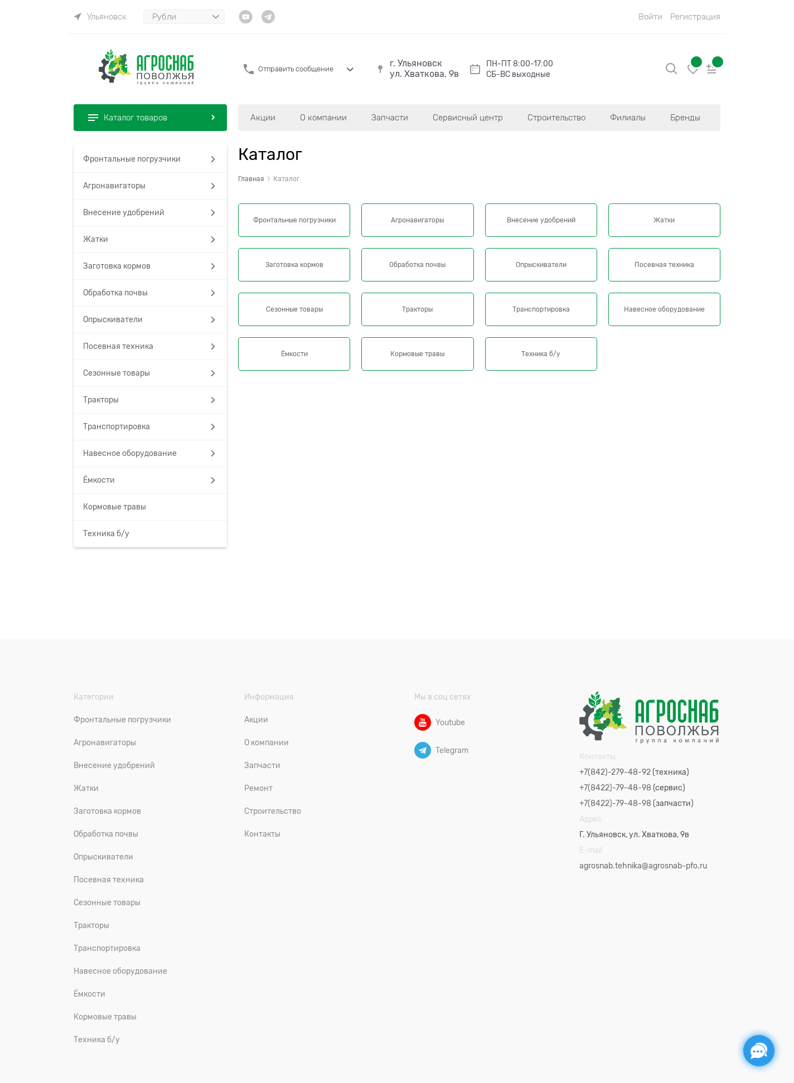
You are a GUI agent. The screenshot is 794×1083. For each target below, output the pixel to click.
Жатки (664, 220)
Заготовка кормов (294, 265)
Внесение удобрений (541, 220)
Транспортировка (541, 309)
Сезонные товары (294, 309)
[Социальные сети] (758, 1050)
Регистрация (695, 16)
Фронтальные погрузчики (294, 220)
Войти (650, 16)
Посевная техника (664, 265)
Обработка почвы (417, 265)
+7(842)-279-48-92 (615, 772)
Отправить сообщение (295, 69)
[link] (100, 16)
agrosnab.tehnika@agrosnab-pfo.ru (643, 865)
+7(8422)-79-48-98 (615, 787)
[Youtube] (422, 722)
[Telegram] (422, 750)
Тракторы (417, 309)
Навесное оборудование (664, 309)
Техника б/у (540, 354)
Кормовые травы (417, 354)
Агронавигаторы (417, 220)
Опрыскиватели (541, 265)
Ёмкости (294, 354)
